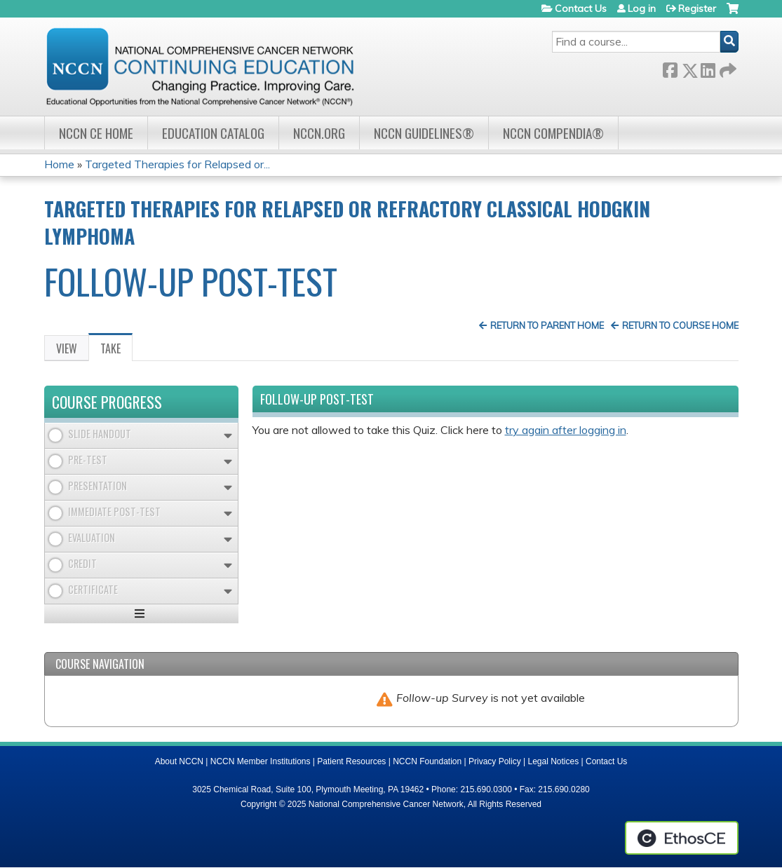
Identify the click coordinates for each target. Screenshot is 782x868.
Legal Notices (553, 761)
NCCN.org (319, 133)
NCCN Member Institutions (260, 761)
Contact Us (581, 8)
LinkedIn (708, 68)
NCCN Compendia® (553, 133)
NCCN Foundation (427, 761)
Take (116, 350)
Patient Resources (351, 761)
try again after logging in (565, 430)
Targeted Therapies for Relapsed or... (177, 164)
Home (59, 164)
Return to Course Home (680, 325)
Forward (727, 68)
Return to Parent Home (547, 325)
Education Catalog (213, 133)
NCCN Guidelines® (424, 133)
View (66, 348)
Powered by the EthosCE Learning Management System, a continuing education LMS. (682, 838)
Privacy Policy (494, 761)
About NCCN (179, 761)
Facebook (670, 68)
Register (697, 8)
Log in (642, 8)
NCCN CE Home (96, 133)
